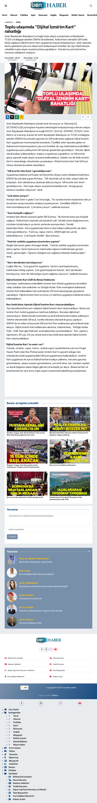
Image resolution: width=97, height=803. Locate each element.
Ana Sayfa (11, 709)
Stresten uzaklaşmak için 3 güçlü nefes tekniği (40, 611)
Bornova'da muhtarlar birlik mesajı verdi (25, 497)
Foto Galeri (12, 748)
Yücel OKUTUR (26, 620)
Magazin (63, 15)
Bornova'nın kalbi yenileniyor (63, 465)
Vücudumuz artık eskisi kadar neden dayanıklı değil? (43, 586)
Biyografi (11, 761)
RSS (24, 688)
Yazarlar (11, 754)
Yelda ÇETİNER (26, 608)
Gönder (12, 537)
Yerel (4, 15)
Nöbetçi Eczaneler (14, 658)
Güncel (13, 15)
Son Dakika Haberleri (15, 677)
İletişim (10, 770)
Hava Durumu (57, 658)
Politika (24, 15)
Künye (9, 767)
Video (9, 751)
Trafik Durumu (57, 664)
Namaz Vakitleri (13, 664)
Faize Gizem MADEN (28, 583)
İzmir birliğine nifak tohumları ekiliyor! (36, 574)
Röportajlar (17, 745)
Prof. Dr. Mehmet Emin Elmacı (34, 559)
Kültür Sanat (77, 15)
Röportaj (11, 757)
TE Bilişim (54, 695)
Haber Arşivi (56, 677)
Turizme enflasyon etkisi (30, 623)
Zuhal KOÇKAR (26, 595)
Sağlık (53, 15)
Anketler (11, 764)
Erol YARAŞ (24, 571)
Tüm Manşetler (57, 670)
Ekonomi (43, 15)
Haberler (9, 22)
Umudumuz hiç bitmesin (30, 599)
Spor (33, 15)
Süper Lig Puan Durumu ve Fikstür (20, 670)
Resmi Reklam (18, 742)
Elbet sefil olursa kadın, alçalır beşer (36, 562)
